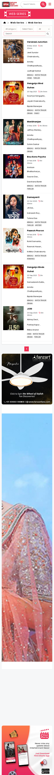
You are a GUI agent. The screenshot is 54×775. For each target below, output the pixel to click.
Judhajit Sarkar (34, 70)
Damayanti (33, 197)
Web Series (16, 22)
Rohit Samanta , (34, 241)
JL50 (29, 308)
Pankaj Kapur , (33, 324)
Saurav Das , (33, 176)
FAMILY (36, 113)
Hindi (29, 334)
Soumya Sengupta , (36, 95)
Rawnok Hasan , (34, 246)
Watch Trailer (40, 75)
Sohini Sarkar (33, 144)
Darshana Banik (34, 181)
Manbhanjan (34, 121)
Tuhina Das (32, 218)
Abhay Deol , (33, 319)
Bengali (30, 75)
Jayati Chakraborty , (36, 101)
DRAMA (30, 113)
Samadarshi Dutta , (36, 282)
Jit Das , (30, 207)
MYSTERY (38, 225)
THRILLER (36, 78)
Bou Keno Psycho (36, 156)
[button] (50, 4)
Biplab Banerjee (34, 106)
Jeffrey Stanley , (34, 130)
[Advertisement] (27, 697)
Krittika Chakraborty (36, 251)
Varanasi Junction (37, 41)
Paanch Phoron (35, 230)
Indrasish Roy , (33, 213)
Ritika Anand (33, 329)
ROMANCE (30, 259)
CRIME (29, 78)
